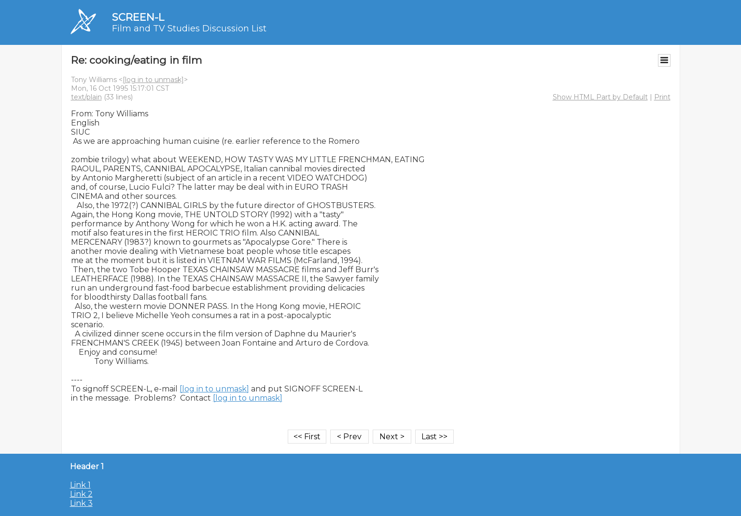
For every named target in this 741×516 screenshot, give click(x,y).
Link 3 (81, 503)
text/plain (86, 97)
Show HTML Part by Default (600, 97)
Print (662, 97)
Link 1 (80, 484)
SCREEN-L (138, 17)
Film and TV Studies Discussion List (189, 28)
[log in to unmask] (153, 79)
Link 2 (81, 494)
